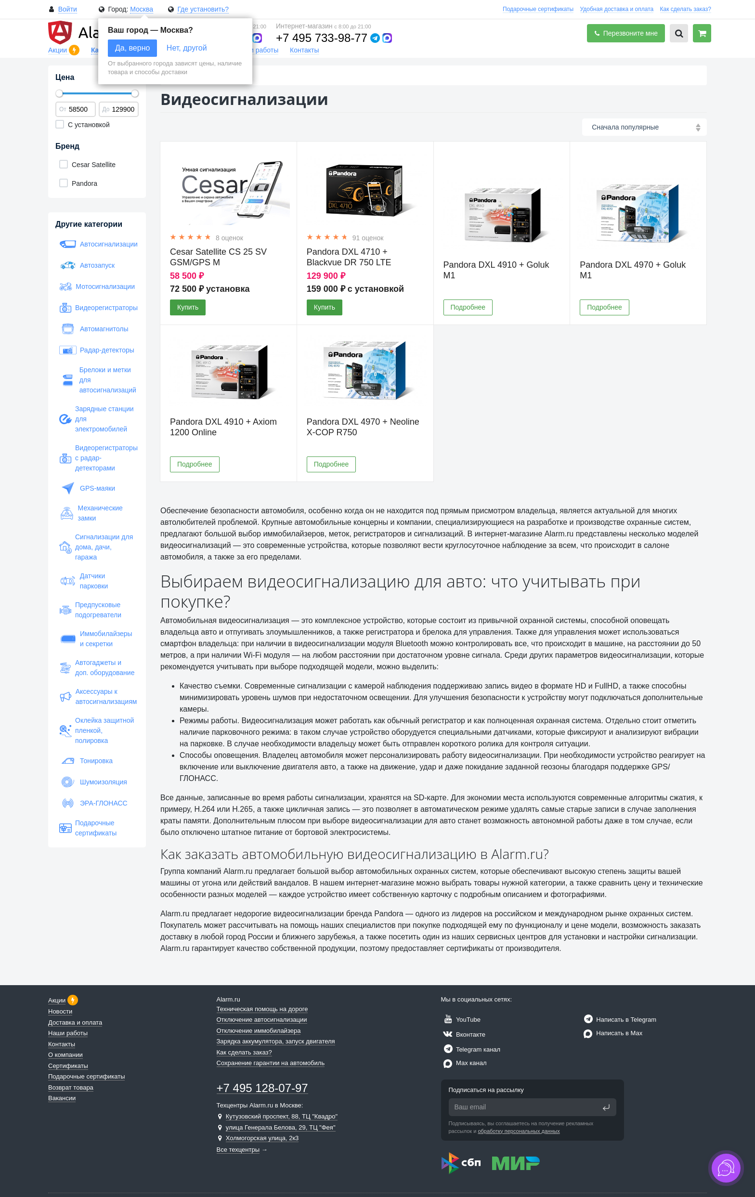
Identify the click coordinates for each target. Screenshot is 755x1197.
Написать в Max (611, 1033)
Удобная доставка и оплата (617, 9)
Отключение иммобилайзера (259, 1030)
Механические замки (91, 513)
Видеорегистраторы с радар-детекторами (97, 458)
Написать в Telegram (618, 1019)
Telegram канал (471, 1049)
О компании (65, 1054)
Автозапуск (87, 265)
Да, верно (132, 48)
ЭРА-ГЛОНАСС (93, 803)
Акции (58, 50)
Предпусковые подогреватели (90, 610)
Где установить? (203, 9)
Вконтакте (463, 1034)
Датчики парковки (83, 581)
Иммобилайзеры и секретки (95, 639)
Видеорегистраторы (97, 307)
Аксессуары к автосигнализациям (97, 696)
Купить (187, 307)
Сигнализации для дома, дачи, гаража (96, 547)
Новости (60, 1011)
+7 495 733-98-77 (321, 37)
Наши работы (257, 50)
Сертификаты (68, 1065)
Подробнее (468, 307)
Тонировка (86, 761)
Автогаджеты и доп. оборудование (96, 668)
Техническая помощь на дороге (262, 1009)
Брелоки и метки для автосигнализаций (97, 380)
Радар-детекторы (96, 350)
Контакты (304, 50)
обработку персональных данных (519, 1131)
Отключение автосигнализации (262, 1019)
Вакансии (62, 1098)
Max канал (464, 1063)
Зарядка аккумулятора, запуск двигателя (276, 1041)
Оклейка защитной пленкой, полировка (96, 730)
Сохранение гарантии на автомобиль (271, 1063)
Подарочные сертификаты (538, 9)
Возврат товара (70, 1087)
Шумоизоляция (93, 782)
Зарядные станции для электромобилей (96, 419)
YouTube (461, 1019)
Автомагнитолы (94, 329)
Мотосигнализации (97, 286)
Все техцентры (238, 1149)
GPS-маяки (87, 488)
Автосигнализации (97, 244)
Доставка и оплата (75, 1022)
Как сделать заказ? (685, 9)
